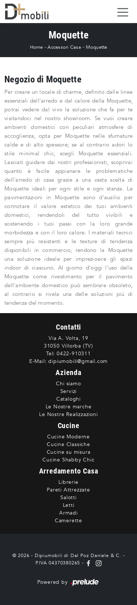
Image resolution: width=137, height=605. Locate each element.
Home (36, 47)
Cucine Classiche (68, 444)
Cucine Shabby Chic (68, 459)
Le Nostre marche (69, 406)
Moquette (96, 47)
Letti (69, 505)
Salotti (68, 497)
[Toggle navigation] (123, 12)
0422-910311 (74, 353)
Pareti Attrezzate (68, 489)
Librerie (68, 482)
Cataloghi (68, 399)
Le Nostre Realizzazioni (68, 414)
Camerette (68, 520)
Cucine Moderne (68, 436)
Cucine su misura (69, 452)
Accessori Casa (64, 47)
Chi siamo (68, 383)
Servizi (68, 391)
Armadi (68, 512)
